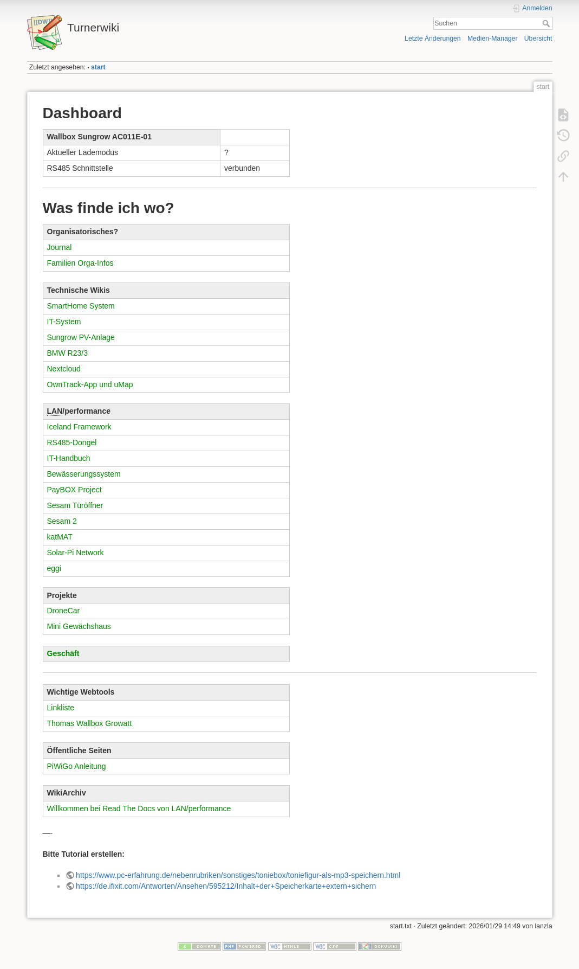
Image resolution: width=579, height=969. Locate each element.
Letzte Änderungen (433, 38)
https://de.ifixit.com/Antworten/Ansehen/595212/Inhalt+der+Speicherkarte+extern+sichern (226, 886)
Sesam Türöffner (75, 505)
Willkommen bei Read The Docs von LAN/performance (139, 808)
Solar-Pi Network (75, 552)
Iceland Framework (79, 426)
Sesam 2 (62, 521)
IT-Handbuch (68, 458)
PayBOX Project (74, 489)
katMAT (60, 536)
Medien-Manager (492, 38)
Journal (59, 247)
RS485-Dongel (72, 442)
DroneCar (63, 610)
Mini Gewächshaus (79, 626)
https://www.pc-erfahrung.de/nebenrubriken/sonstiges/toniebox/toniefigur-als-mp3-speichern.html (238, 875)
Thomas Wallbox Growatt (89, 723)
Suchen (547, 23)
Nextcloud (64, 368)
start (98, 67)
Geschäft (63, 653)
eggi (54, 568)
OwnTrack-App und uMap (90, 384)
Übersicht (538, 38)
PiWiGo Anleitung (76, 766)
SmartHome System (81, 305)
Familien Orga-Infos (80, 263)
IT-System (64, 321)
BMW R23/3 (67, 353)
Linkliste (61, 707)
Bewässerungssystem (84, 474)
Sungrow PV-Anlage (81, 337)
